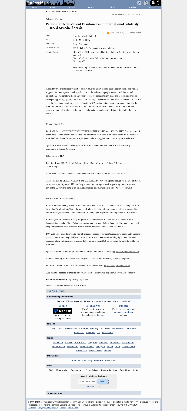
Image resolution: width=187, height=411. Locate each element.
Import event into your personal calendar (124, 33)
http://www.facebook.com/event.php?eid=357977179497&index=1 (106, 273)
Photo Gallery (91, 370)
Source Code (73, 408)
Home (35, 7)
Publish (132, 7)
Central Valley (70, 328)
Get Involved (76, 370)
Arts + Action (80, 342)
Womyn (107, 351)
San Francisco (118, 328)
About (52, 7)
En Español (115, 342)
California (90, 333)
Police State (81, 351)
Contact (71, 7)
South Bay (105, 328)
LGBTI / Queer (128, 346)
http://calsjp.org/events (78, 279)
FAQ (51, 370)
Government (72, 346)
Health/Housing (87, 346)
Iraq (90, 360)
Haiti (84, 360)
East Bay (59, 19)
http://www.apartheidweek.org (126, 251)
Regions (51, 324)
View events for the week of (126, 14)
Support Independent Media (60, 296)
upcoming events (122, 312)
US (98, 333)
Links (135, 370)
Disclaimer (32, 408)
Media (110, 346)
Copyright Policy (44, 408)
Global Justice (58, 346)
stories (125, 309)
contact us (98, 315)
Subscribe (91, 7)
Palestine (50, 19)
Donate (151, 7)
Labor (117, 346)
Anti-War (69, 342)
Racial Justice (95, 351)
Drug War (92, 342)
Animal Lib (58, 342)
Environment (128, 342)
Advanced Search (94, 386)
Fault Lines (125, 370)
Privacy (55, 408)
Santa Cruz (79, 333)
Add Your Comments (56, 291)
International (107, 333)
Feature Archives (109, 370)
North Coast (56, 328)
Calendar (113, 7)
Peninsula (131, 328)
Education (103, 342)
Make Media (61, 370)
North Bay (83, 328)
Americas (76, 360)
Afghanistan (110, 360)
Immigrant (100, 346)
